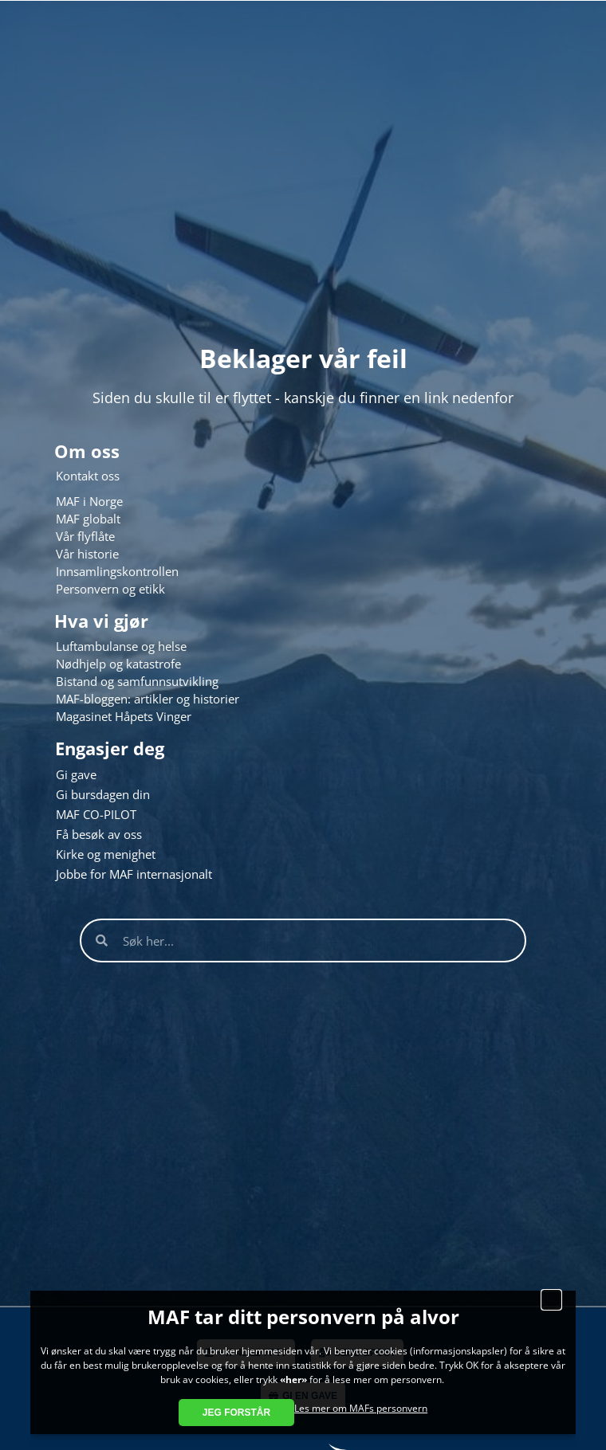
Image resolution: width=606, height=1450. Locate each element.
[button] (551, 1299)
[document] (303, 725)
